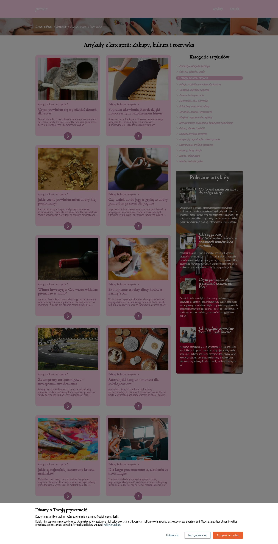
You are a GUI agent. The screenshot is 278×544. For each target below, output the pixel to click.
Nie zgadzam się (197, 535)
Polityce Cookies (112, 524)
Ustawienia (172, 535)
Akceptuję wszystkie (228, 535)
